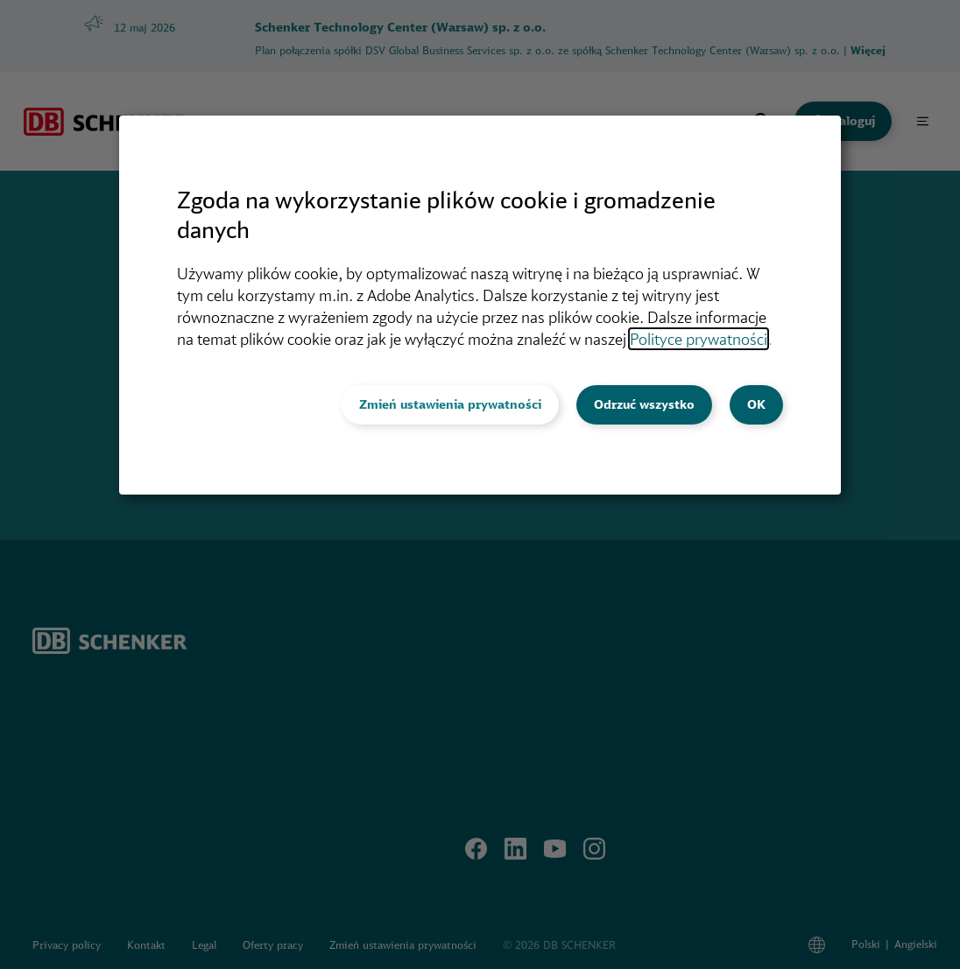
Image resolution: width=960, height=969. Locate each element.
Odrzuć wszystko (644, 404)
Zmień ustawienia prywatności (450, 404)
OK (756, 404)
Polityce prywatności (698, 338)
